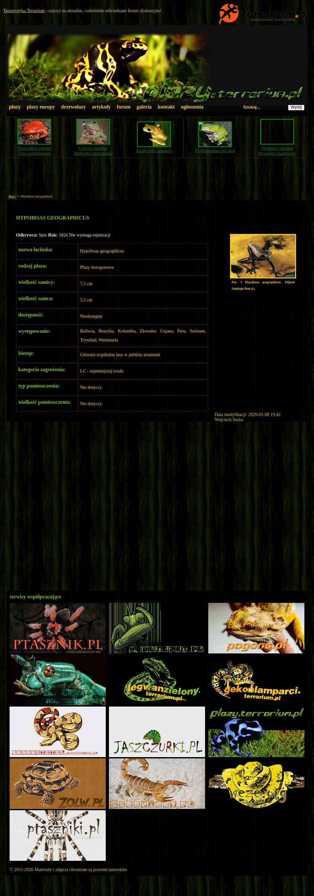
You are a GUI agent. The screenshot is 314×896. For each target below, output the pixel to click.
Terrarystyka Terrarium (24, 10)
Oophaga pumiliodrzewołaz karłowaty (277, 151)
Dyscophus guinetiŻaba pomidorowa (34, 151)
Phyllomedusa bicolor (215, 150)
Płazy (12, 196)
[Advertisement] (157, 178)
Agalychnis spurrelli (154, 150)
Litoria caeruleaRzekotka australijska (93, 151)
